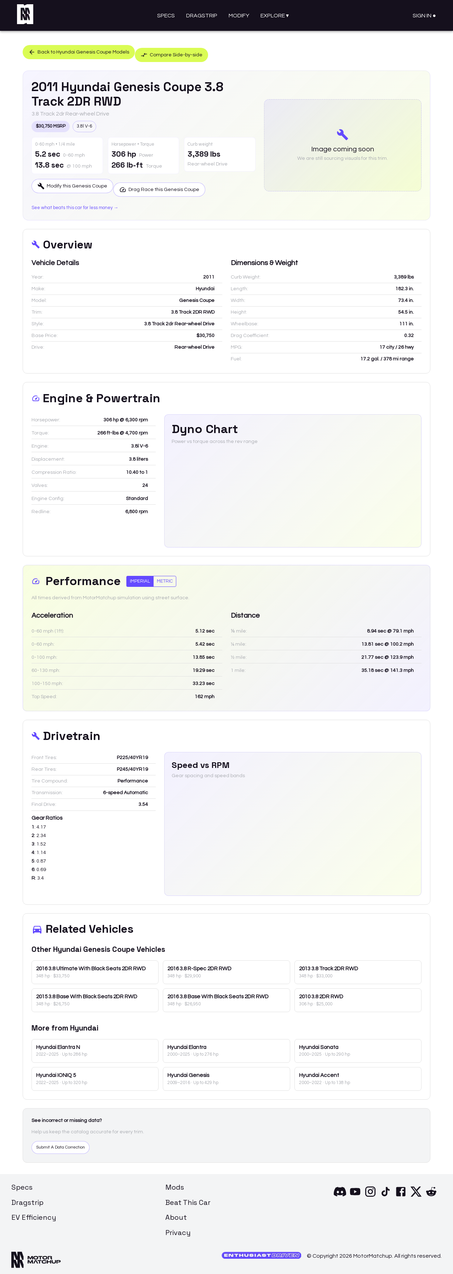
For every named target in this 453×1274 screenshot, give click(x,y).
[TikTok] (385, 1194)
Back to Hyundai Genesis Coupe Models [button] (86, 50)
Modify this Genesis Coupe (78, 184)
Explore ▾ (274, 15)
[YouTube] (355, 1194)
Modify (239, 15)
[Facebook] (400, 1194)
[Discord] (340, 1194)
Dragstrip (201, 15)
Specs (166, 15)
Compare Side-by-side (196, 50)
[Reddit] (431, 1194)
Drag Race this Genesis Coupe (180, 184)
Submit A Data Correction (67, 1144)
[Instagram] (370, 1194)
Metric (165, 577)
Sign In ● (424, 15)
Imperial (140, 577)
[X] (416, 1194)
